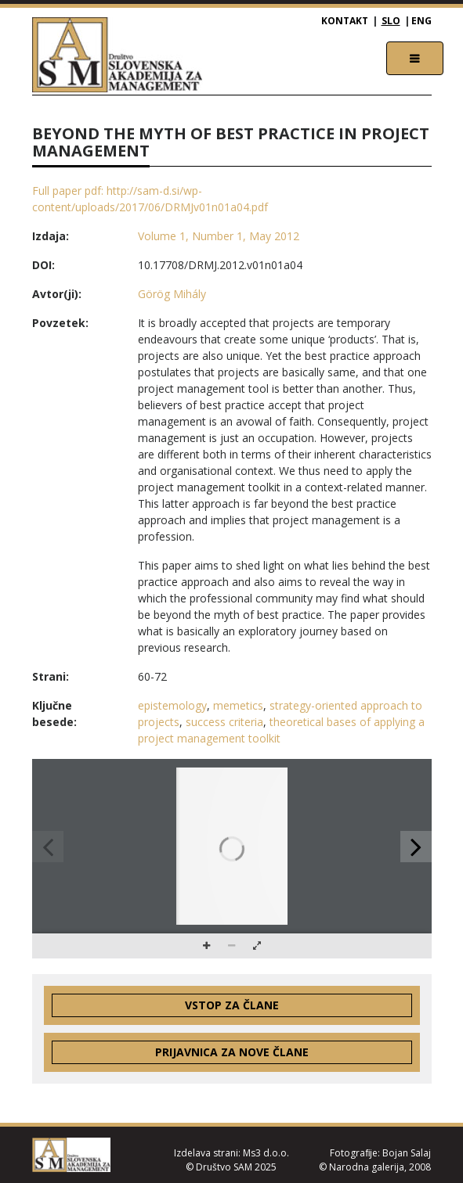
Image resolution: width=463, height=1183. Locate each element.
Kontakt (344, 20)
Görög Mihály (172, 293)
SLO (391, 20)
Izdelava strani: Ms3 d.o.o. (231, 1153)
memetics (238, 705)
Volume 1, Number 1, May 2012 (218, 235)
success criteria (224, 721)
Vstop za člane (232, 1005)
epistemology (172, 705)
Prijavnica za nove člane (232, 1052)
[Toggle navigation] (414, 58)
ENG (421, 20)
